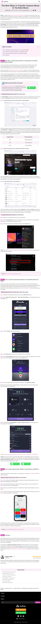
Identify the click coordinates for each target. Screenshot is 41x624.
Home (1, 588)
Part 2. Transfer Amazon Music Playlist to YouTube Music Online (15, 51)
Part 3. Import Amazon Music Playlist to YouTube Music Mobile (15, 53)
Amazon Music (8, 588)
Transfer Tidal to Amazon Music (7, 579)
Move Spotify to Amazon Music (7, 582)
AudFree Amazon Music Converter (15, 70)
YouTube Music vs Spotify (6, 576)
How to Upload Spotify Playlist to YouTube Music (14, 529)
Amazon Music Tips (26, 10)
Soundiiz (21, 288)
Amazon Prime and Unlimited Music (17, 15)
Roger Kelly (8, 10)
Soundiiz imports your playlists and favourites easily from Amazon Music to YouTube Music (20, 454)
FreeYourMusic (32, 473)
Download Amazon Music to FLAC (8, 86)
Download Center (22, 612)
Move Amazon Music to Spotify (7, 573)
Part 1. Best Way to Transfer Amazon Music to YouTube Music (14, 49)
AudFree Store (21, 609)
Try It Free (32, 87)
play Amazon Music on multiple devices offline (18, 548)
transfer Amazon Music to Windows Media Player (18, 250)
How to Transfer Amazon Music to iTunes (13, 273)
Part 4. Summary (6, 55)
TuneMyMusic (26, 288)
